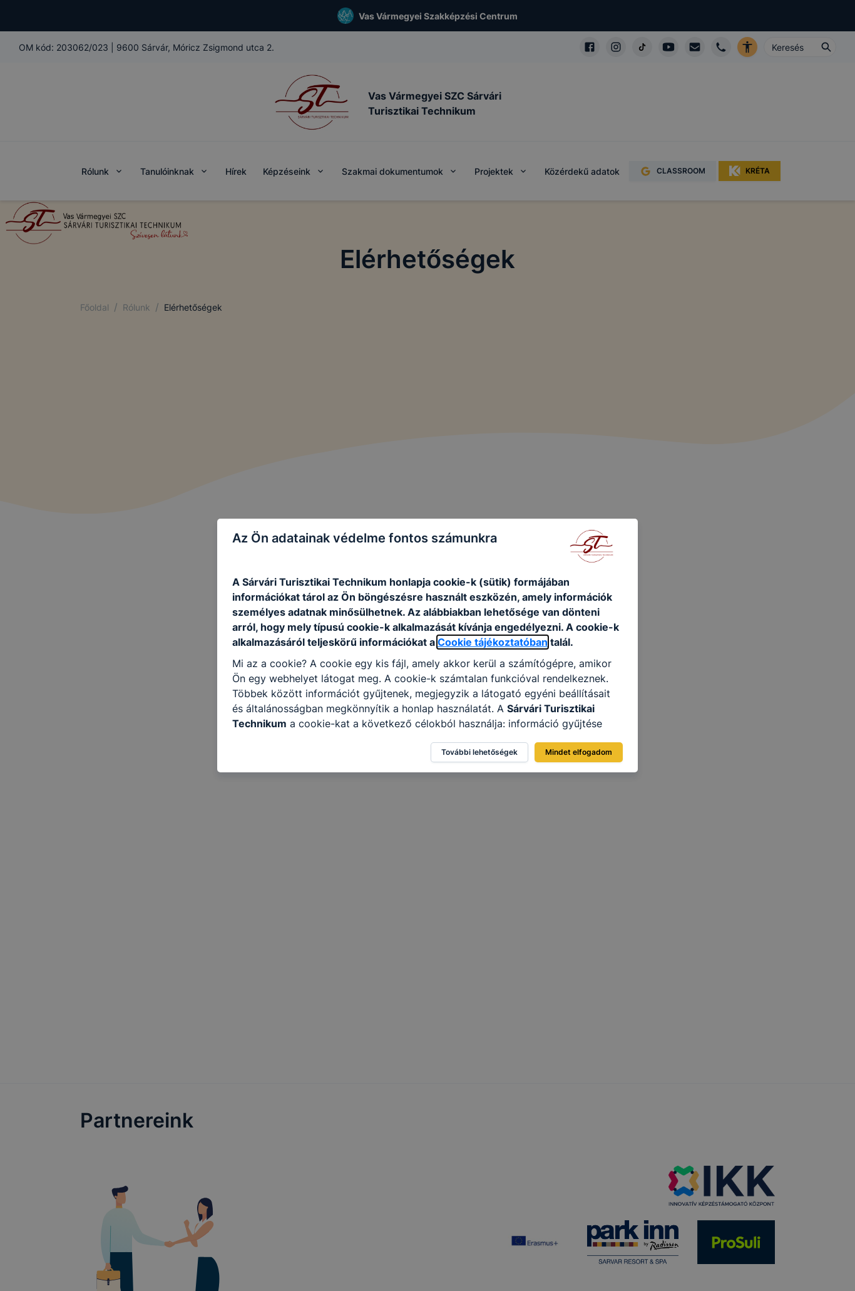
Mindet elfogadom (578, 752)
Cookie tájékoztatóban (493, 642)
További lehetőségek (479, 752)
